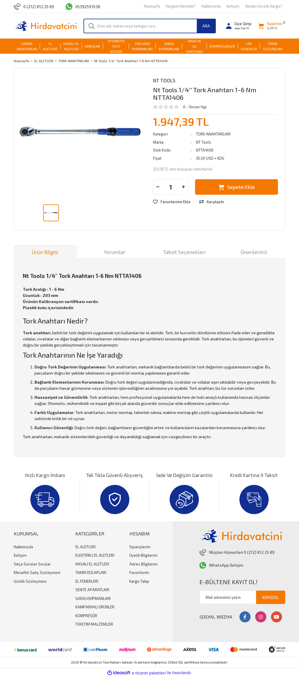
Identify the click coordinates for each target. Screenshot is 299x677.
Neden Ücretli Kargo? (263, 6)
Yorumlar (115, 252)
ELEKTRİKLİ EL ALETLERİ (94, 555)
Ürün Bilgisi (45, 252)
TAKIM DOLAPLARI (90, 572)
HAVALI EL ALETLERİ (92, 564)
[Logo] (45, 25)
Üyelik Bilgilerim (143, 555)
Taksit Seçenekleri (184, 252)
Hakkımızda (211, 6)
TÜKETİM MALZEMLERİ (94, 624)
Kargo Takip (139, 581)
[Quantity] (170, 187)
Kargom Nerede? (181, 6)
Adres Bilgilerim (143, 564)
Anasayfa (152, 6)
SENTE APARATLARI (92, 589)
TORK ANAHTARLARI (213, 134)
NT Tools (164, 80)
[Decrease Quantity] (157, 187)
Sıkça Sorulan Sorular (32, 564)
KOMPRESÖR (86, 615)
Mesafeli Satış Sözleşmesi (37, 572)
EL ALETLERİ (85, 546)
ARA (206, 25)
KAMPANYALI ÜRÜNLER (94, 607)
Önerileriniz (254, 252)
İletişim (233, 6)
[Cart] (270, 26)
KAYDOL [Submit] (270, 597)
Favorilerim (139, 572)
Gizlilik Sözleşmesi (30, 581)
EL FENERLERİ (86, 581)
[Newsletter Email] (242, 597)
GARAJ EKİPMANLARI (93, 598)
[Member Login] (238, 26)
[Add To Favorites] (171, 202)
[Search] (150, 26)
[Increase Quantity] (183, 187)
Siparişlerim (139, 546)
